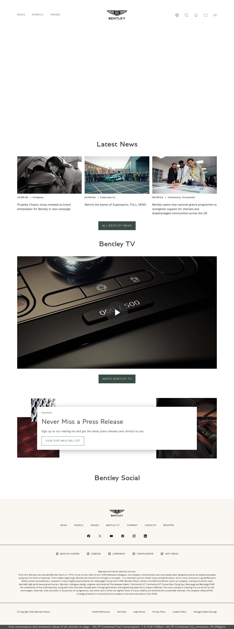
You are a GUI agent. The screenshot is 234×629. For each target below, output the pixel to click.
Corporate (116, 553)
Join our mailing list (62, 441)
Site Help (121, 612)
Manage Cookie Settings (205, 612)
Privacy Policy (158, 612)
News (21, 15)
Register (168, 525)
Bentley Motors (67, 553)
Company (132, 525)
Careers (94, 553)
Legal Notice (139, 612)
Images (55, 15)
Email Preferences (101, 612)
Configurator (142, 553)
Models (78, 525)
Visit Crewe (169, 553)
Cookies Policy (179, 612)
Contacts (150, 525)
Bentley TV (113, 525)
